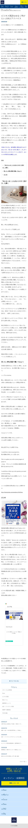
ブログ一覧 (7, 9)
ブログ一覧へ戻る (14, 681)
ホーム (2, 6)
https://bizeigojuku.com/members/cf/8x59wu (12, 492)
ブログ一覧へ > (23, 764)
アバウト (7, 6)
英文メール (5, 702)
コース (11, 6)
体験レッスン (24, 2)
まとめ (5, 174)
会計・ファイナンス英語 (8, 709)
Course (4, 799)
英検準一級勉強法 (6, 712)
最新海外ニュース (6, 706)
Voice (4, 804)
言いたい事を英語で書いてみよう (13, 171)
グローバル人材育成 (7, 693)
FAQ (4, 809)
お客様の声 (16, 6)
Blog (4, 814)
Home (2, 9)
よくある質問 (21, 6)
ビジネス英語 (5, 699)
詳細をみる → (9, 641)
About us (5, 795)
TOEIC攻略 (4, 716)
